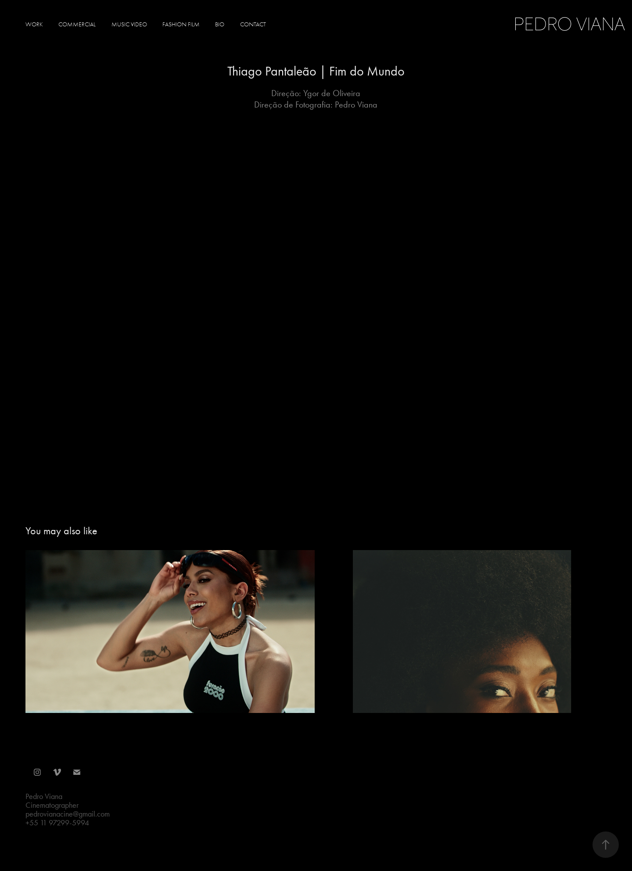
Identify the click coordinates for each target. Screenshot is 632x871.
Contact (253, 24)
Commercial (77, 24)
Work (34, 24)
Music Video (129, 24)
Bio (219, 24)
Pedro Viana (571, 24)
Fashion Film (181, 24)
